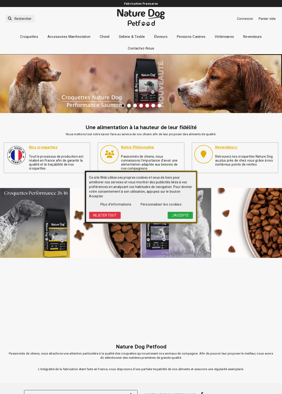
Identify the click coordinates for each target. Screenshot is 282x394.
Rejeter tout (104, 215)
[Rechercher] (20, 19)
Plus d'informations (116, 204)
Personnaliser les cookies (161, 204)
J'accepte (180, 215)
